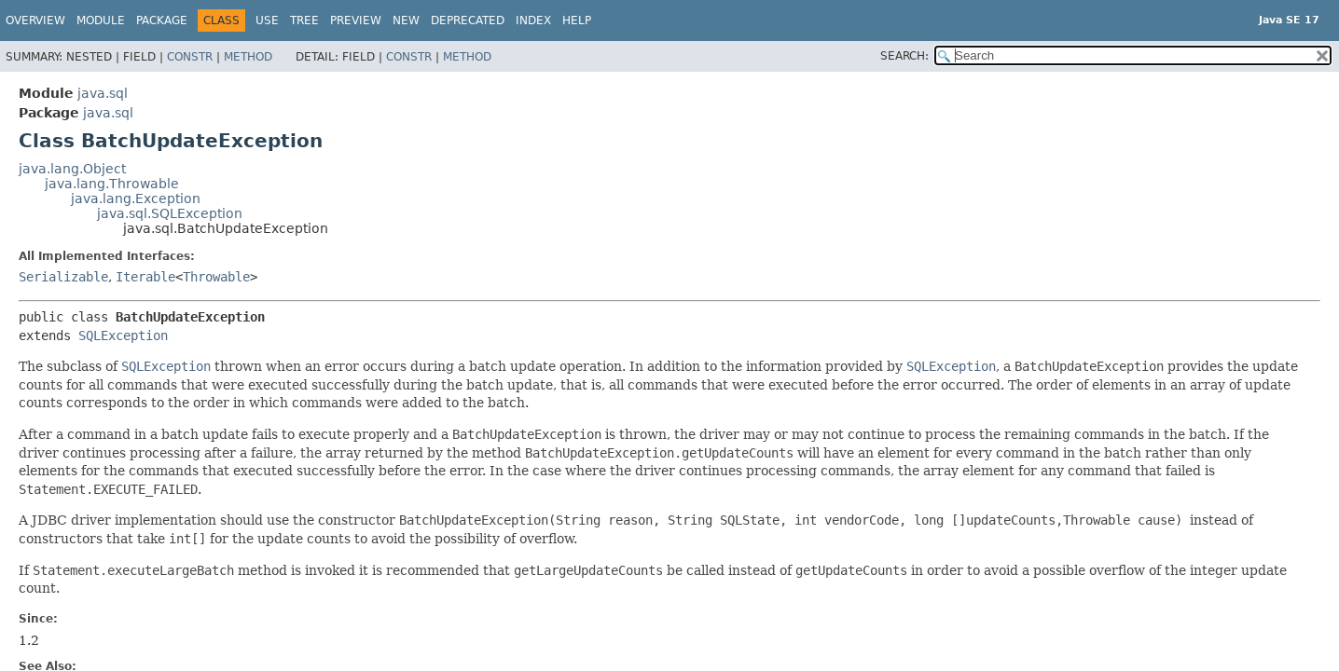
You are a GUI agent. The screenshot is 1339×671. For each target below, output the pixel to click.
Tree (304, 20)
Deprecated (467, 20)
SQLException (123, 335)
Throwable (216, 276)
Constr (190, 56)
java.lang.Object (72, 168)
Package (161, 20)
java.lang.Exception (135, 198)
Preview (355, 20)
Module (100, 20)
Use (267, 20)
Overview (35, 20)
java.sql (102, 93)
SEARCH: (904, 55)
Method (248, 56)
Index (533, 20)
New (406, 20)
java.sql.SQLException (169, 213)
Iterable (145, 276)
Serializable (63, 276)
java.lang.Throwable (112, 183)
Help (576, 20)
